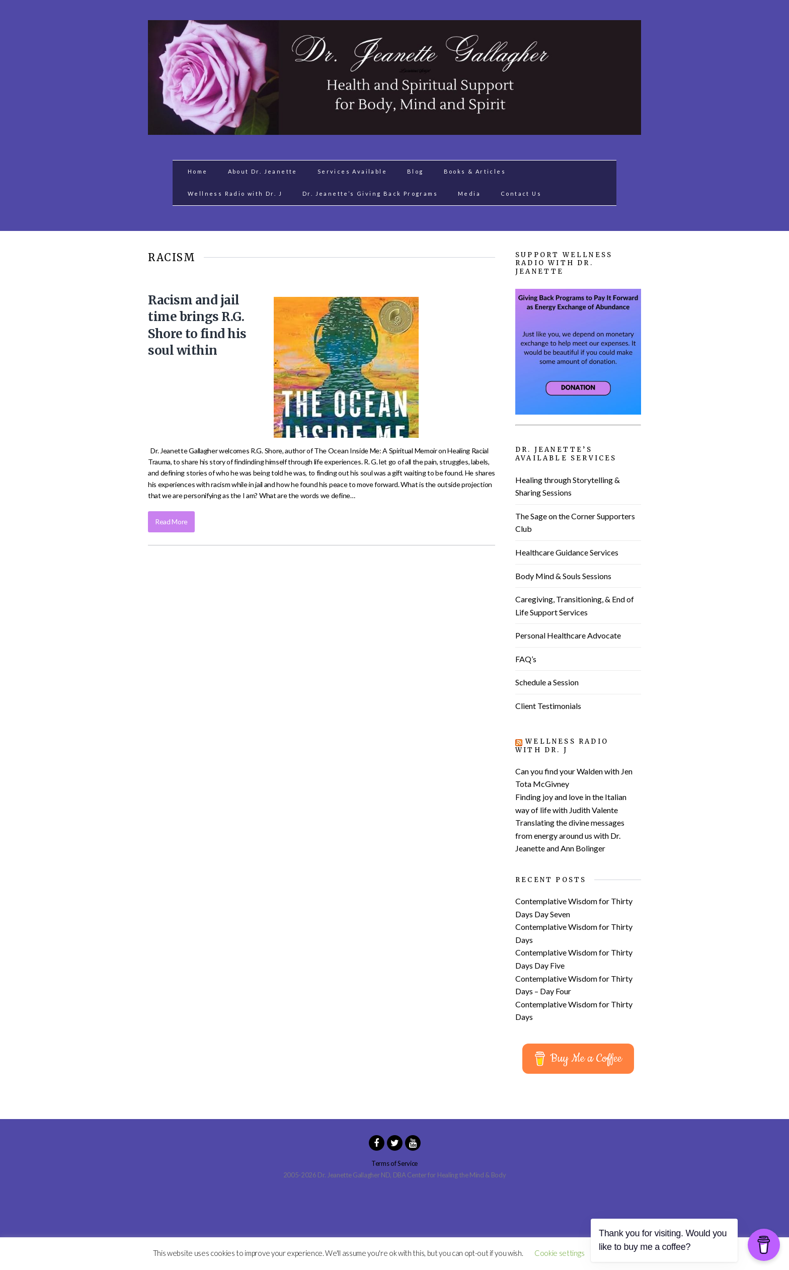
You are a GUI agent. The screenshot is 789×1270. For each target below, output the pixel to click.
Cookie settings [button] (559, 1252)
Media (469, 193)
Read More (171, 521)
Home (198, 171)
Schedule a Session (547, 682)
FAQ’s (525, 659)
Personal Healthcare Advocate (568, 635)
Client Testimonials (548, 705)
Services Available (352, 171)
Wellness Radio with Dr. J (235, 193)
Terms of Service (394, 1163)
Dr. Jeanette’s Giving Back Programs (370, 193)
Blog (415, 171)
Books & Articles (475, 171)
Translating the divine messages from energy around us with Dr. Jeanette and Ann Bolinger (569, 835)
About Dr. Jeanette (262, 171)
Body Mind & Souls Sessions (563, 576)
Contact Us (521, 193)
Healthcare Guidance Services (566, 552)
